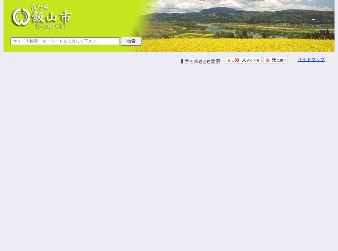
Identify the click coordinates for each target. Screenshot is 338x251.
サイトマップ (311, 59)
